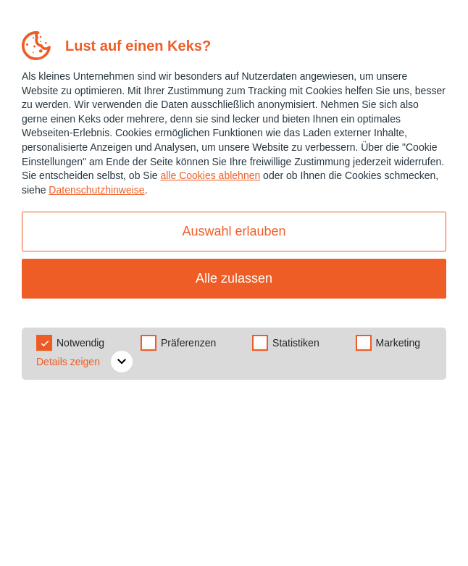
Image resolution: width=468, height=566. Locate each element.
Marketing (398, 343)
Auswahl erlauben (233, 231)
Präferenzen (188, 343)
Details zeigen (84, 362)
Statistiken (295, 343)
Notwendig (80, 343)
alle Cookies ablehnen (210, 175)
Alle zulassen (234, 278)
